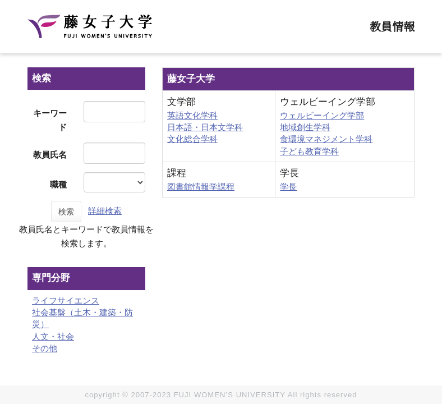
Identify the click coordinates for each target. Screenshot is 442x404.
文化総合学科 (192, 139)
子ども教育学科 (309, 151)
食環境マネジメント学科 (326, 139)
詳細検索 (105, 210)
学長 (288, 186)
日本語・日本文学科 (205, 127)
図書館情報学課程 (200, 186)
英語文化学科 (192, 115)
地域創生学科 (305, 127)
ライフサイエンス (65, 300)
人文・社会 (53, 336)
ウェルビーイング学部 (322, 115)
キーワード (50, 120)
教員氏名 (50, 154)
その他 (44, 348)
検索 (66, 211)
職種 (58, 184)
